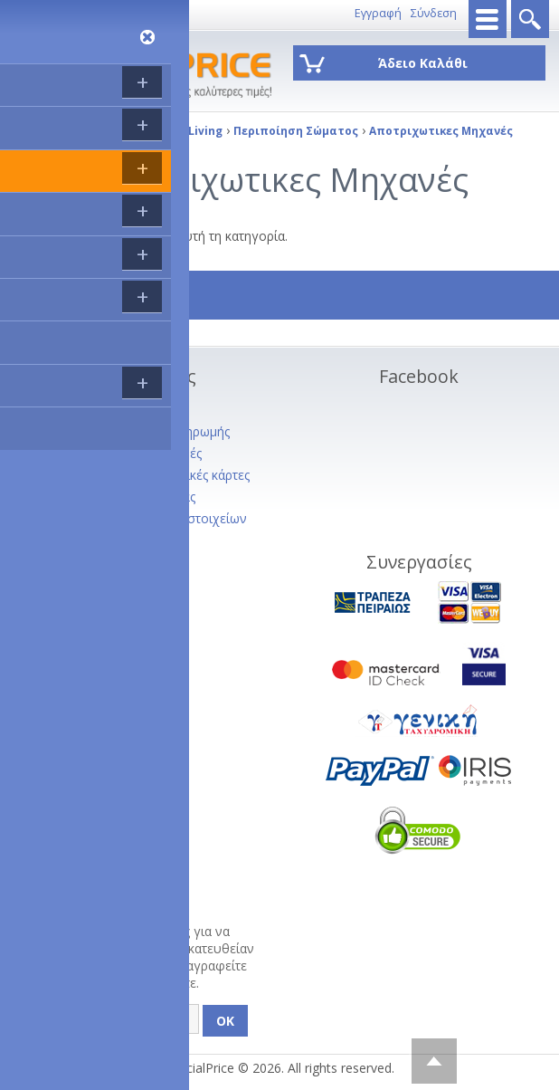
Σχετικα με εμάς (90, 409)
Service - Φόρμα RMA (106, 561)
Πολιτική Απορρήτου (105, 540)
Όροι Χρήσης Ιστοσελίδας (119, 496)
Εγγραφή (378, 13)
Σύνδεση (434, 13)
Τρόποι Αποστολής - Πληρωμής (137, 431)
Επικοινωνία (112, 13)
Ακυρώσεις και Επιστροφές (123, 453)
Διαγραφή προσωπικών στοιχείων (145, 518)
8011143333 (40, 13)
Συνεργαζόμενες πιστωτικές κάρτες (147, 474)
